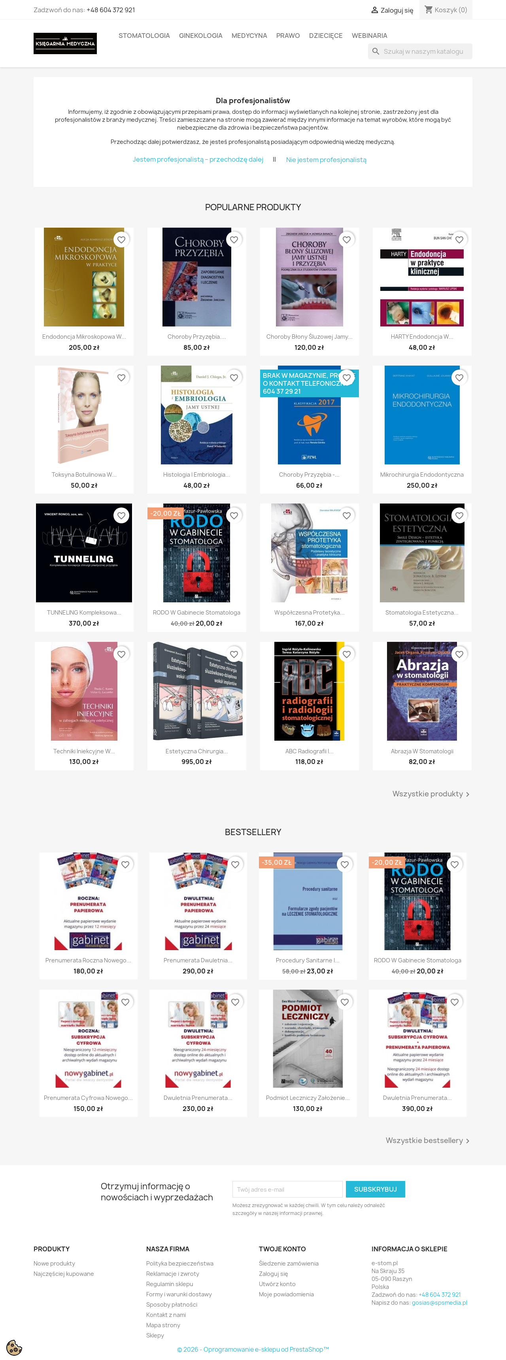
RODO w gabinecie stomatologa (196, 612)
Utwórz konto (277, 1284)
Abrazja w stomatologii (422, 751)
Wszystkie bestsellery (429, 1141)
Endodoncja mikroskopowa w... (84, 336)
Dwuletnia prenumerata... (198, 1098)
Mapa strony (163, 1325)
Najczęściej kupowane (64, 1273)
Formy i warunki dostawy (179, 1294)
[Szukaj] (420, 51)
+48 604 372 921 (111, 10)
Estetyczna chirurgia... (197, 751)
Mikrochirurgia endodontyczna (422, 474)
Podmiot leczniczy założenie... (308, 1098)
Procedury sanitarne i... (308, 960)
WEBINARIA (369, 35)
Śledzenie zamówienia (289, 1263)
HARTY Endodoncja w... (422, 336)
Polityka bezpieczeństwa (179, 1263)
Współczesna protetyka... (309, 612)
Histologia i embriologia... (196, 474)
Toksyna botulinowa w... (84, 474)
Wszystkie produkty (432, 794)
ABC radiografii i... (309, 751)
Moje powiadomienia (286, 1294)
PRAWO (288, 35)
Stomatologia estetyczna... (422, 612)
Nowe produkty (54, 1263)
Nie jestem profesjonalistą (326, 159)
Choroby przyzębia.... (197, 336)
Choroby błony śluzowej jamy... (309, 336)
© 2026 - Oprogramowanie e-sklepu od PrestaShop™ (253, 1349)
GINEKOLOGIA (201, 35)
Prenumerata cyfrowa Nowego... (88, 1098)
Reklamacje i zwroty (172, 1273)
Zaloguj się (273, 1273)
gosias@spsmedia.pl (439, 1302)
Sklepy (155, 1335)
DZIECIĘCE (326, 35)
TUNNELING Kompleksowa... (84, 612)
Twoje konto (282, 1249)
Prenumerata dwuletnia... (198, 960)
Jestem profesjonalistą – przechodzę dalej (198, 159)
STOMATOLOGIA (144, 35)
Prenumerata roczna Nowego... (88, 960)
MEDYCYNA (249, 35)
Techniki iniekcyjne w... (84, 751)
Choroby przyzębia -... (309, 474)
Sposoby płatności (171, 1304)
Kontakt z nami (166, 1315)
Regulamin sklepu (169, 1284)
